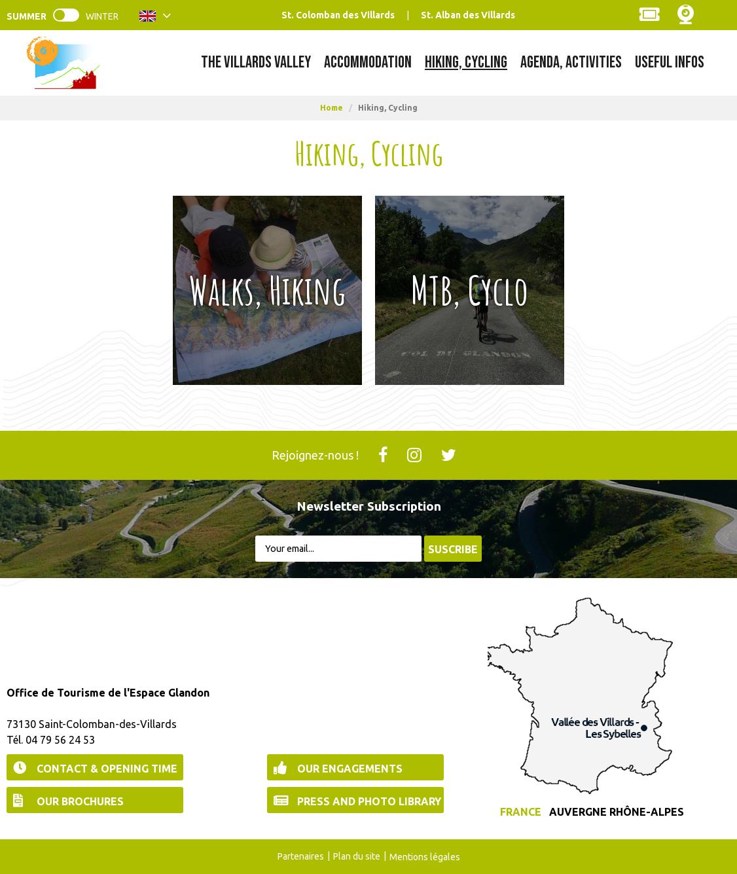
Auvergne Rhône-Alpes (616, 812)
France (520, 812)
